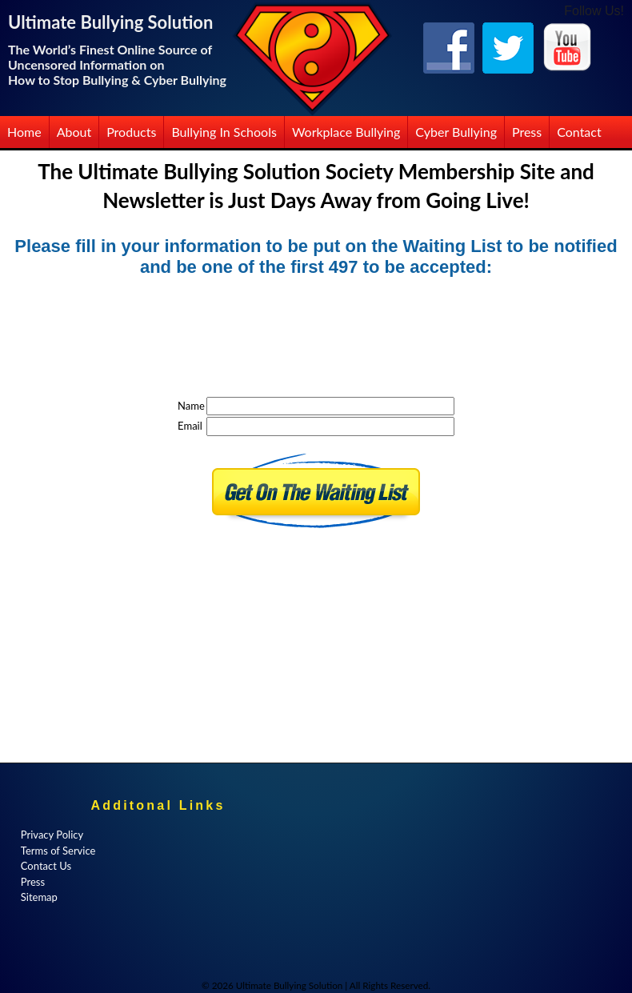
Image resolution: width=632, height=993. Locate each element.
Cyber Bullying (456, 131)
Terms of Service (58, 850)
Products (131, 131)
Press (527, 131)
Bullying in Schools (224, 131)
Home (24, 131)
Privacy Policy (52, 834)
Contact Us (46, 865)
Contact (579, 131)
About (74, 131)
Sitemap (39, 897)
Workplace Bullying (346, 131)
